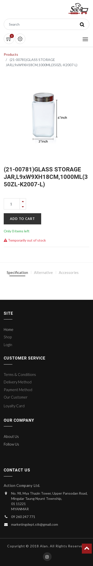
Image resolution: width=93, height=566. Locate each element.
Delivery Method (17, 382)
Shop (8, 337)
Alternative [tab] (43, 272)
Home (8, 329)
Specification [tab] (17, 272)
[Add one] (23, 201)
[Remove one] (23, 206)
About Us (11, 436)
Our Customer (16, 397)
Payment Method (18, 389)
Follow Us (11, 444)
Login (8, 344)
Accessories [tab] (69, 272)
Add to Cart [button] (22, 219)
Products (11, 54)
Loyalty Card (14, 406)
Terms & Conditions (20, 374)
